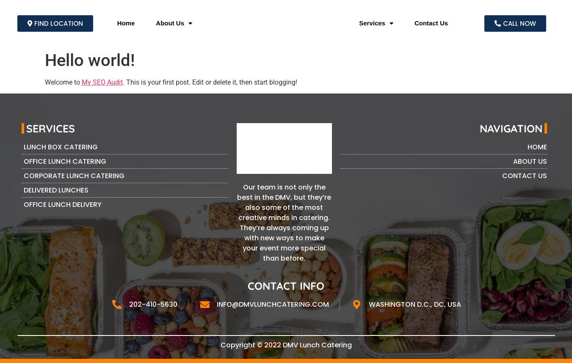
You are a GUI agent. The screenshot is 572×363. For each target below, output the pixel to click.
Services (376, 23)
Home (126, 23)
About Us (174, 23)
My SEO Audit (102, 82)
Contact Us (431, 23)
